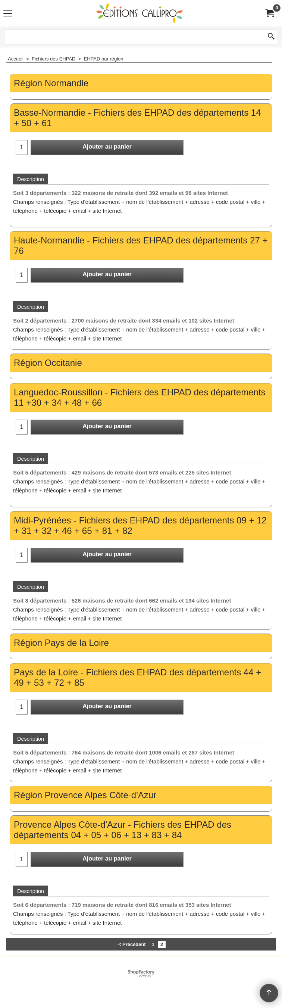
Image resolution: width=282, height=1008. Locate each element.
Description (30, 179)
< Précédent (132, 944)
